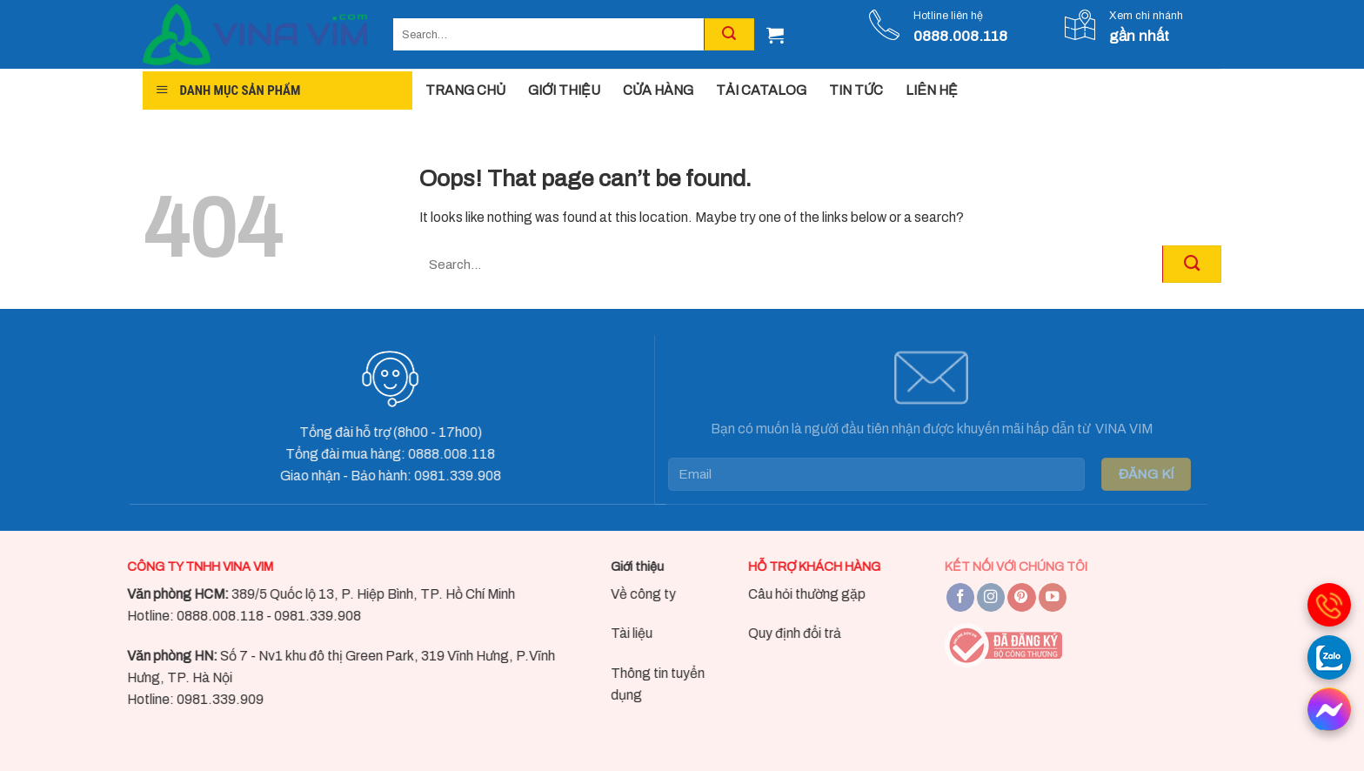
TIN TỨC (856, 90)
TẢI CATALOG (761, 90)
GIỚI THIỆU (564, 90)
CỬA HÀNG (658, 90)
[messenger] (1329, 709)
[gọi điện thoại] (1329, 605)
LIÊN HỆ (932, 90)
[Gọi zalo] (1329, 657)
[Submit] (1191, 264)
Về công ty (627, 593)
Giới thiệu (621, 566)
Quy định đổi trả (779, 633)
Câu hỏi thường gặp (792, 593)
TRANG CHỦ (465, 90)
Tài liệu (616, 633)
